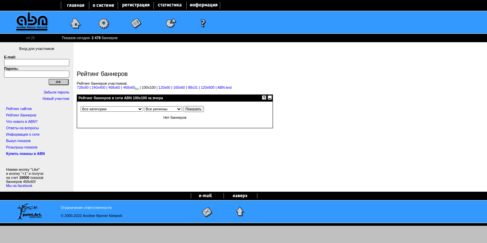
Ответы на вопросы (22, 128)
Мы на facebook (19, 186)
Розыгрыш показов (22, 147)
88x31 (193, 87)
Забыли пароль (56, 92)
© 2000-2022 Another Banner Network (91, 216)
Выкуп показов (18, 141)
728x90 (83, 87)
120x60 (164, 87)
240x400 (99, 87)
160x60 (179, 87)
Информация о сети (23, 134)
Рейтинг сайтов (19, 109)
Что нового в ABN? (22, 121)
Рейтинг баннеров (21, 115)
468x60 (114, 87)
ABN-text (224, 87)
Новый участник (56, 99)
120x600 (208, 87)
